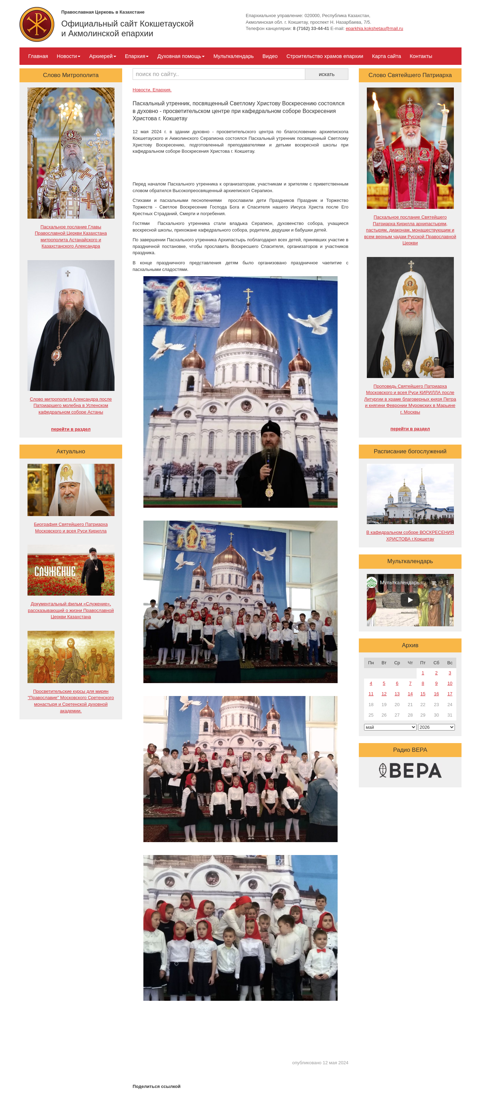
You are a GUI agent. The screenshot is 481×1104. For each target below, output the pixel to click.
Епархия (137, 56)
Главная (38, 56)
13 (397, 693)
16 (436, 693)
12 (383, 693)
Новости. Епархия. (152, 89)
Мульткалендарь (233, 56)
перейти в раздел (70, 429)
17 (449, 693)
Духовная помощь (181, 56)
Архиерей (102, 56)
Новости (68, 56)
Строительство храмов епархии (324, 56)
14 (410, 693)
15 (422, 693)
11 (371, 693)
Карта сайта (386, 56)
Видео (270, 56)
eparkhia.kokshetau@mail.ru (374, 28)
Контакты (421, 56)
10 (449, 683)
